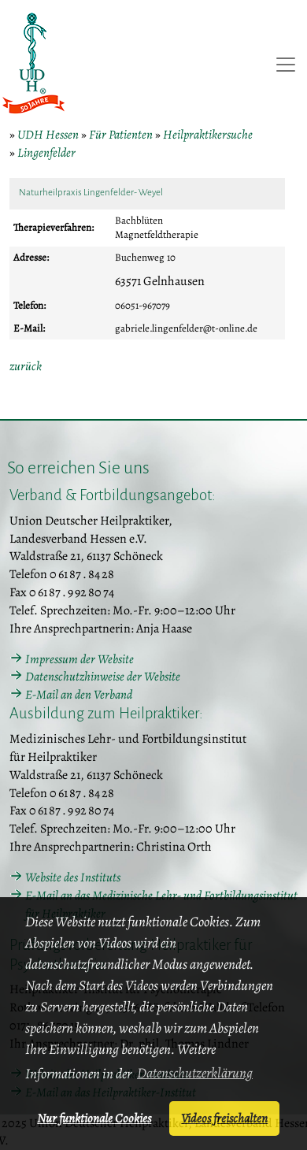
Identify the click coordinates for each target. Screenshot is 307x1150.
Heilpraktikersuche (208, 134)
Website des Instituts (72, 877)
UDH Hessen (48, 134)
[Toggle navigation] (285, 65)
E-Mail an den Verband (78, 694)
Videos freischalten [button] (224, 1118)
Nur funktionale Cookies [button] (94, 1118)
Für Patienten (121, 134)
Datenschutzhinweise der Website (102, 676)
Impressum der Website (79, 659)
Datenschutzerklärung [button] (195, 1072)
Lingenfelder (46, 152)
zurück (25, 366)
